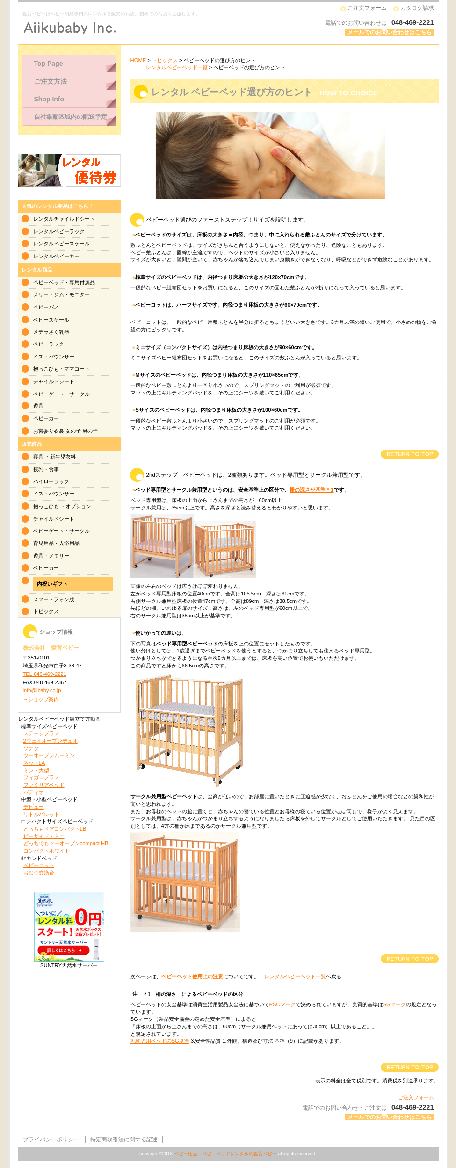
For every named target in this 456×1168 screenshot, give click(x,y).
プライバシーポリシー (51, 1139)
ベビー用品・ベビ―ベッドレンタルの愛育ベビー (225, 1153)
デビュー (33, 807)
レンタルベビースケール (61, 243)
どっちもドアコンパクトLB (55, 828)
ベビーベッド (48, 282)
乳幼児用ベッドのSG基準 (159, 1041)
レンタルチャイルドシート (64, 219)
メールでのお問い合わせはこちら (389, 32)
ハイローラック (51, 481)
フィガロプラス (41, 777)
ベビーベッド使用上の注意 (192, 976)
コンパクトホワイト (46, 850)
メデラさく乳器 (51, 332)
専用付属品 (82, 282)
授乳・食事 (46, 469)
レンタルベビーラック (59, 231)
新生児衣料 (63, 456)
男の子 (90, 431)
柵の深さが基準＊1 (311, 490)
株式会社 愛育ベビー (137, 28)
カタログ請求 (417, 8)
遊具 (38, 405)
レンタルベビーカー (56, 256)
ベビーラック (48, 344)
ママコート (77, 369)
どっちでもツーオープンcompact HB (66, 843)
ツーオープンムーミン (49, 755)
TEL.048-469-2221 (44, 674)
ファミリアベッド (44, 785)
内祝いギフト (52, 584)
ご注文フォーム (367, 8)
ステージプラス (41, 733)
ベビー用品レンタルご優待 (69, 170)
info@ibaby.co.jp (42, 690)
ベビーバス (46, 307)
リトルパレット (41, 814)
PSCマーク (282, 1004)
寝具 (38, 456)
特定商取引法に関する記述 (124, 1139)
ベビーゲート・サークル (61, 394)
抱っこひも (46, 369)
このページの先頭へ (409, 454)
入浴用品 (69, 543)
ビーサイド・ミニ (44, 836)
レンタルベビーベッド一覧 (177, 67)
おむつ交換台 (38, 872)
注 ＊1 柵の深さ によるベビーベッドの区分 (187, 994)
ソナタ (31, 748)
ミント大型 (36, 770)
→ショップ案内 (41, 699)
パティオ (33, 792)
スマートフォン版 (53, 599)
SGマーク (394, 1004)
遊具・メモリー (51, 556)
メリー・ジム (48, 294)
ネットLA (34, 763)
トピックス (165, 60)
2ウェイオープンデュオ (50, 741)
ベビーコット (38, 865)
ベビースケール (51, 319)
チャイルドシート (53, 381)
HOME (138, 60)
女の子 (73, 431)
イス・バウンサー (53, 356)
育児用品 (43, 543)
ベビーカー (46, 418)
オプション (78, 506)
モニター (79, 294)
